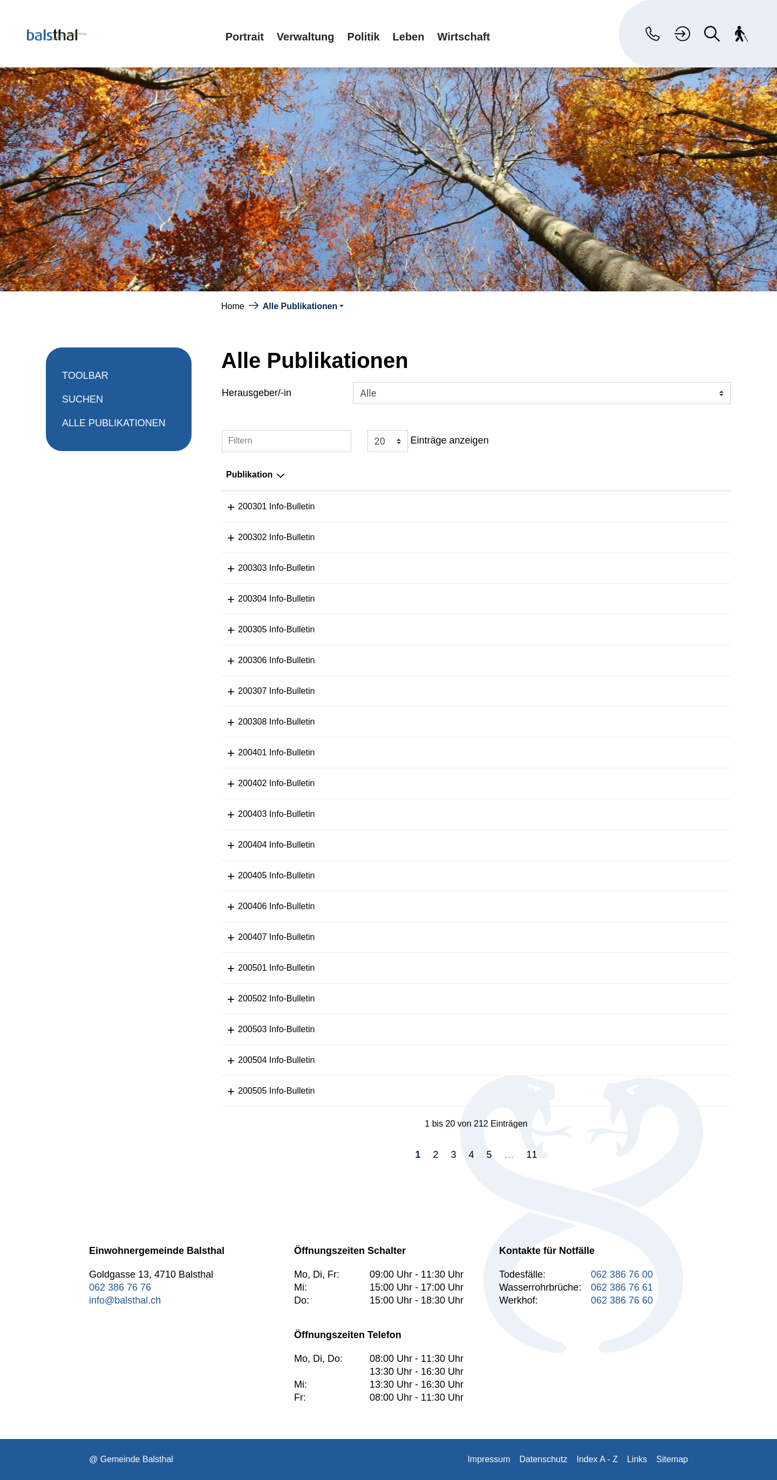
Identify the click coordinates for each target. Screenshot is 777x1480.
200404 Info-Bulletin (264, 844)
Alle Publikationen (114, 426)
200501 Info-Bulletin (264, 967)
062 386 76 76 (120, 1287)
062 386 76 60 (622, 1300)
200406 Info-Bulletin (264, 906)
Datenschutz (544, 1459)
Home (232, 306)
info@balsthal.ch (125, 1300)
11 (532, 1154)
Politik (363, 36)
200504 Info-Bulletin (264, 1060)
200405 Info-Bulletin (264, 875)
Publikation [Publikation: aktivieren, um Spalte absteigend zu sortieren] (249, 474)
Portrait (245, 36)
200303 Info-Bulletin (264, 567)
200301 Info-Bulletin (264, 506)
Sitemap (672, 1459)
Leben (409, 36)
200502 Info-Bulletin (264, 998)
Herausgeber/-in (256, 392)
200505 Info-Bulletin (264, 1090)
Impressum (488, 1459)
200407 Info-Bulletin (264, 937)
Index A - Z (596, 1459)
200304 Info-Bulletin (264, 598)
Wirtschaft (463, 36)
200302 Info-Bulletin (264, 537)
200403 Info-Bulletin (264, 814)
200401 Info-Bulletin (264, 752)
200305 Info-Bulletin (264, 629)
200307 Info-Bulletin (264, 690)
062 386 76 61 (622, 1287)
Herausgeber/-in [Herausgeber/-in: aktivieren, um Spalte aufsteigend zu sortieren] (647, 474)
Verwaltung (306, 36)
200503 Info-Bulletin (264, 1029)
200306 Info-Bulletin (264, 660)
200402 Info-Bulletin (264, 783)
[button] (303, 306)
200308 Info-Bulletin (264, 721)
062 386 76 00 (622, 1274)
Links (637, 1459)
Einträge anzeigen (428, 441)
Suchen (82, 399)
